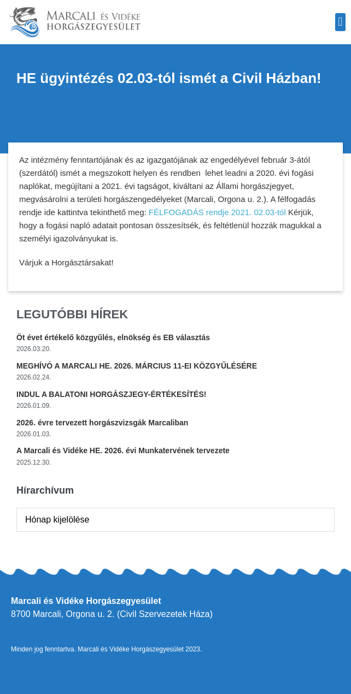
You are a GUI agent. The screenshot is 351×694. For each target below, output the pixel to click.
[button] (340, 22)
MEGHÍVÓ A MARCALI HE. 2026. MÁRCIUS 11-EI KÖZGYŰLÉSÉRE (136, 365)
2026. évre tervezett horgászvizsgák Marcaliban (102, 422)
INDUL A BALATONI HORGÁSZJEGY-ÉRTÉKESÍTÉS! (111, 394)
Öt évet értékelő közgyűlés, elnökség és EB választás (113, 337)
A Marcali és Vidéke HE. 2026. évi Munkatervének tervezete (123, 450)
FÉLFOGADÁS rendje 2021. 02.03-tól (217, 212)
